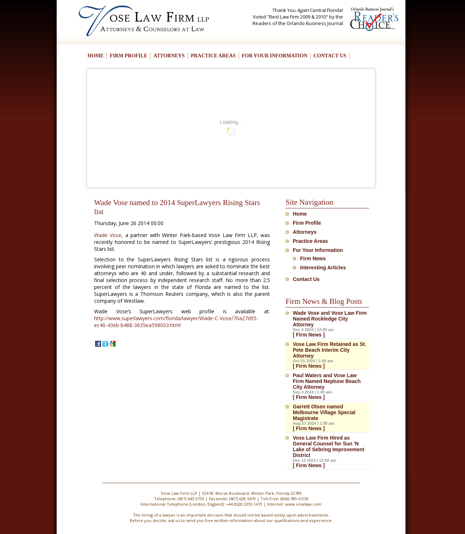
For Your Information (318, 250)
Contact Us (306, 279)
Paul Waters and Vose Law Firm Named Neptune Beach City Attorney (327, 381)
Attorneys (304, 232)
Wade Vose (107, 235)
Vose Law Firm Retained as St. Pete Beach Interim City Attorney (329, 350)
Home (300, 214)
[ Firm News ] (309, 335)
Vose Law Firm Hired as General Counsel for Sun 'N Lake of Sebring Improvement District (328, 446)
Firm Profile (307, 223)
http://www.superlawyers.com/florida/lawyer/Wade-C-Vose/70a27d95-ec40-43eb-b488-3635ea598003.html (176, 322)
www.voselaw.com (303, 504)
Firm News (313, 258)
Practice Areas (310, 241)
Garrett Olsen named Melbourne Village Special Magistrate (324, 412)
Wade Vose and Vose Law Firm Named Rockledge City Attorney (330, 318)
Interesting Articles (323, 267)
